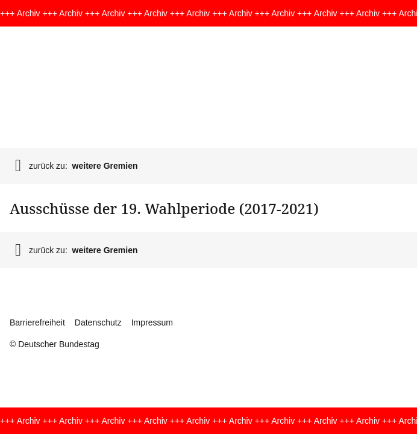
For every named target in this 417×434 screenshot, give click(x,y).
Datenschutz (98, 322)
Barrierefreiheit (37, 322)
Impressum (152, 322)
